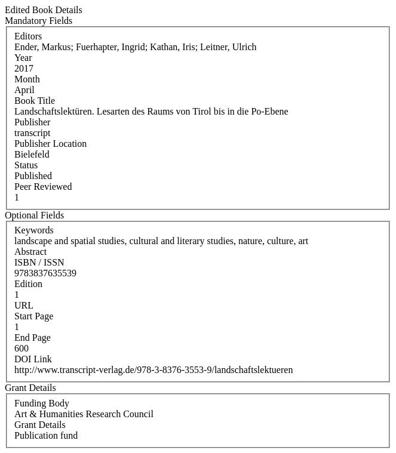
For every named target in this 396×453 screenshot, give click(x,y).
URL (23, 305)
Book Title (34, 100)
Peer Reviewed (43, 186)
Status (26, 165)
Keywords (34, 230)
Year (23, 58)
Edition (28, 284)
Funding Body (41, 403)
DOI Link (33, 359)
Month (27, 79)
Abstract (30, 251)
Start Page (33, 316)
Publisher (32, 122)
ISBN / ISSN (39, 262)
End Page (32, 337)
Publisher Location (50, 143)
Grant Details (40, 425)
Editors (28, 36)
